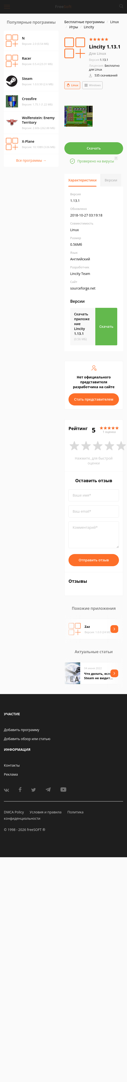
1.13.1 (98, 60)
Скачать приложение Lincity (82, 324)
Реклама (11, 774)
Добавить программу (21, 729)
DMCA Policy (14, 812)
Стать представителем (93, 399)
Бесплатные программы (84, 21)
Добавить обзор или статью (27, 738)
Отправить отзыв (94, 560)
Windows (92, 85)
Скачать (94, 148)
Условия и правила (45, 812)
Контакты (12, 765)
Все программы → (31, 160)
